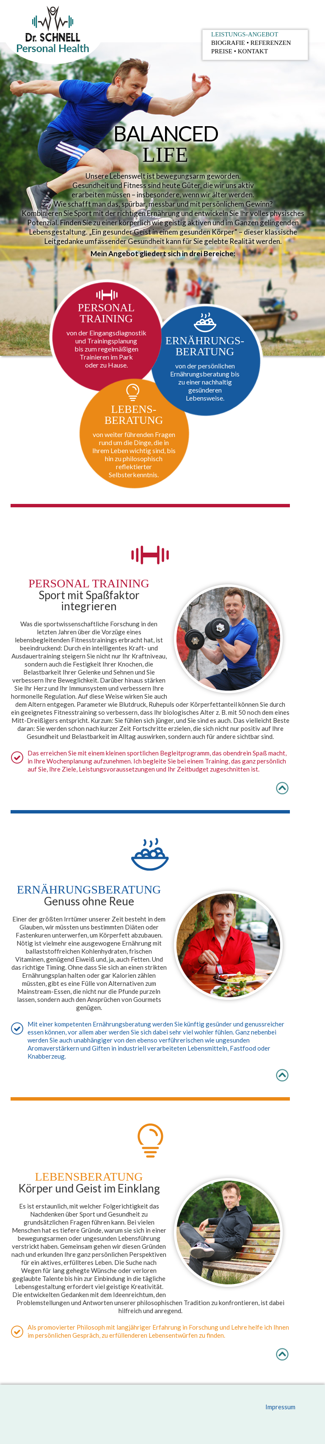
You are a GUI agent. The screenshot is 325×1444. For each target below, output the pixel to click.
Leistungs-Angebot (244, 34)
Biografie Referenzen (251, 42)
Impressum (280, 1407)
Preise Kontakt (239, 51)
